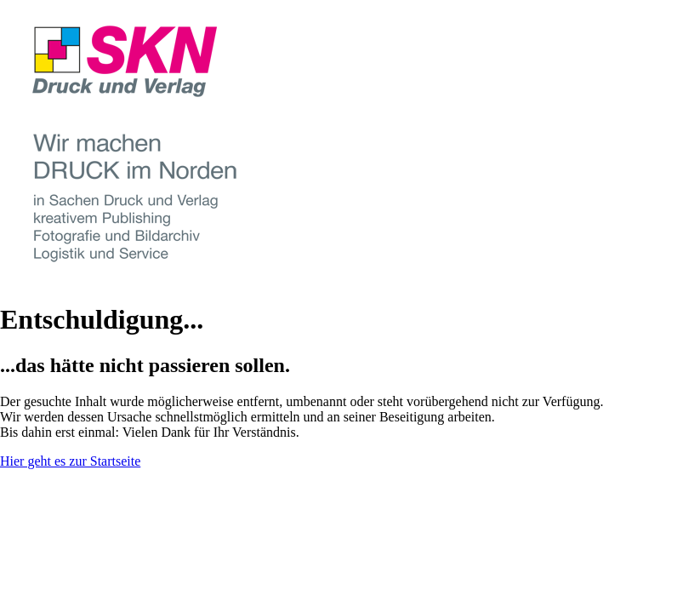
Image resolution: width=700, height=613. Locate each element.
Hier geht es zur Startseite (70, 461)
